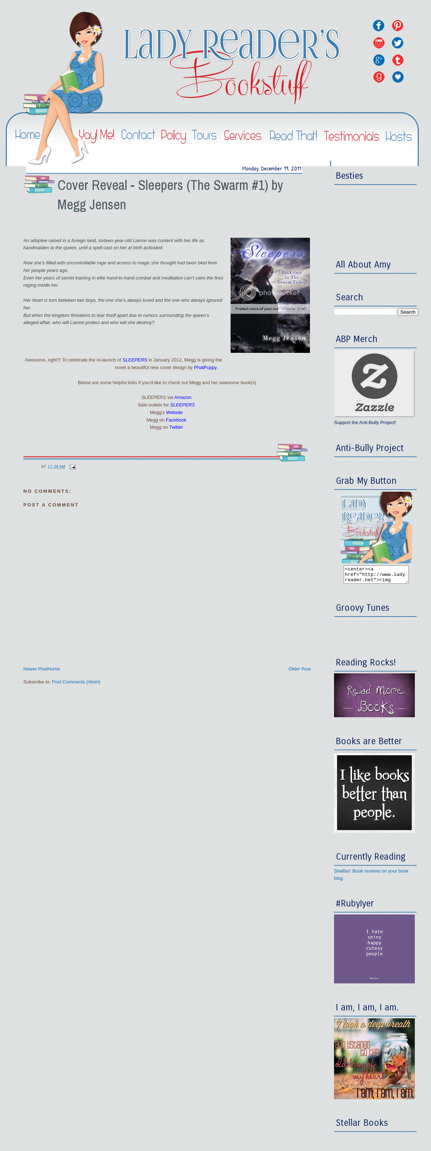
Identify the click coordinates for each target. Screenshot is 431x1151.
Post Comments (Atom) (76, 681)
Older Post (300, 669)
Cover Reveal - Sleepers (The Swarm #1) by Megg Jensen (170, 194)
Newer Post (35, 669)
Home (53, 669)
